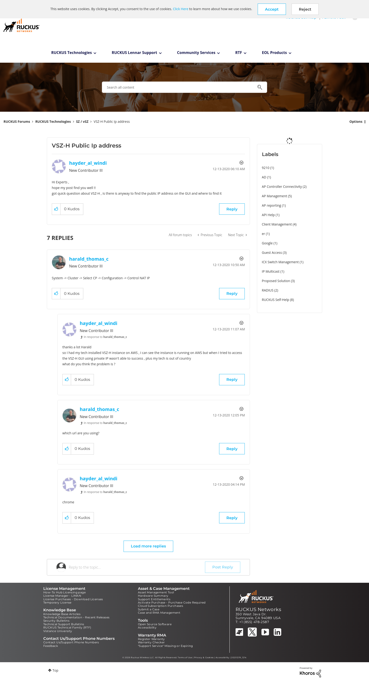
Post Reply (222, 567)
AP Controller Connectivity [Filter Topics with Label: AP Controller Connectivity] (282, 186)
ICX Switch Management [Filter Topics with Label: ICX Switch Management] (280, 262)
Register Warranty (151, 639)
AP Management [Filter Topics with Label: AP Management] (274, 196)
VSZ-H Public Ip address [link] (112, 121)
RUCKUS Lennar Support (134, 52)
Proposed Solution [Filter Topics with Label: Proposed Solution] (276, 281)
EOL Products (274, 52)
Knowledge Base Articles (61, 614)
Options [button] (355, 121)
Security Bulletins (56, 620)
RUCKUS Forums (17, 121)
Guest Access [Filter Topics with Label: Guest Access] (272, 252)
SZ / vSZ (82, 121)
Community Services (196, 52)
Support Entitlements (154, 599)
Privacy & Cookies (204, 657)
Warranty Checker (151, 642)
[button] (272, 9)
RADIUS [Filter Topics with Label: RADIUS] (267, 290)
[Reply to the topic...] (137, 567)
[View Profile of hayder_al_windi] (88, 163)
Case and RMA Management (159, 612)
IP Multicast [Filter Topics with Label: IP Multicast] (271, 271)
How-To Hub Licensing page (64, 592)
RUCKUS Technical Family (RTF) (67, 627)
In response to (105, 337)
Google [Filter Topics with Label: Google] (267, 243)
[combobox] (184, 87)
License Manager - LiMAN (62, 595)
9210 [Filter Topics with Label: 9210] (265, 167)
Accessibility (147, 627)
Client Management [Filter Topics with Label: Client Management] (277, 224)
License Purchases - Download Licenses (73, 599)
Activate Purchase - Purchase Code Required (172, 602)
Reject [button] (305, 9)
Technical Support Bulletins (63, 624)
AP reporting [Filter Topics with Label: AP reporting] (271, 205)
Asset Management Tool (156, 592)
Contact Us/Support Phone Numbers (71, 642)
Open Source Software (155, 624)
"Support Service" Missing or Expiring (165, 646)
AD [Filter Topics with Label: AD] (264, 177)
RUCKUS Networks (258, 609)
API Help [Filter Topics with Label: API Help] (268, 215)
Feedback (50, 646)
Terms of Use (185, 657)
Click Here (180, 9)
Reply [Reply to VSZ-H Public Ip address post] (231, 209)
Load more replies (148, 546)
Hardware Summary (153, 595)
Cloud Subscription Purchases (160, 606)
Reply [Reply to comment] (231, 293)
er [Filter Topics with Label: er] (263, 233)
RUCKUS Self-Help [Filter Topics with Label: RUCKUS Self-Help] (275, 299)
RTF (238, 52)
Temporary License (57, 602)
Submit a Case (148, 609)
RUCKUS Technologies (71, 52)
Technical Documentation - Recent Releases (76, 617)
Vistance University (57, 631)
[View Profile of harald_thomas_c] (89, 259)
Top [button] (55, 670)
